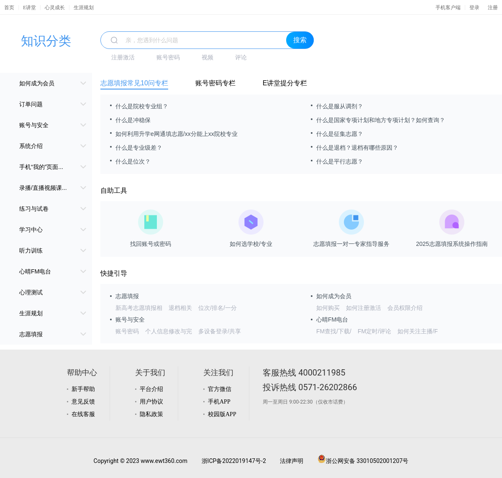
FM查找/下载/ (333, 331)
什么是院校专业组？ (141, 106)
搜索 (300, 39)
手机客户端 (448, 7)
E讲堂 (29, 7)
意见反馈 (83, 402)
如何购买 (328, 307)
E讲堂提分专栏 (285, 83)
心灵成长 (55, 7)
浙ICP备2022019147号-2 (234, 461)
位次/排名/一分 (217, 307)
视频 (207, 57)
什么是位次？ (133, 161)
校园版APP (222, 414)
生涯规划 (84, 7)
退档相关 (180, 307)
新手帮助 (83, 389)
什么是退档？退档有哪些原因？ (357, 147)
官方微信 (219, 389)
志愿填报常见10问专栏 (134, 83)
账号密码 (168, 57)
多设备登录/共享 (219, 331)
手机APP (219, 402)
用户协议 (151, 402)
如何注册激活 (363, 307)
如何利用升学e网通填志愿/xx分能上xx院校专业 (176, 133)
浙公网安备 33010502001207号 (363, 461)
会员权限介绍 (405, 307)
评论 (241, 57)
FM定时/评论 (374, 331)
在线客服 (83, 414)
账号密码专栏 (215, 83)
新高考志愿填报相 (138, 307)
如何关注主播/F (417, 331)
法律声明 (291, 461)
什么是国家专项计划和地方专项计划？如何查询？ (380, 120)
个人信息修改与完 (168, 331)
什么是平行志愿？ (339, 161)
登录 (474, 7)
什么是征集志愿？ (339, 133)
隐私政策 (151, 414)
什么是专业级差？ (138, 147)
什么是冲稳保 (133, 120)
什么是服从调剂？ (339, 106)
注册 (493, 7)
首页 (9, 7)
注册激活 (123, 57)
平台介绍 (151, 389)
